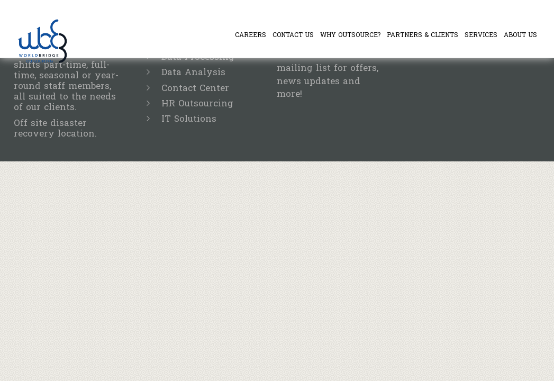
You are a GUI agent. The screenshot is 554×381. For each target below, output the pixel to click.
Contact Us (293, 35)
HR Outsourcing (197, 103)
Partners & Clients (422, 35)
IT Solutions (188, 118)
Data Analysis (193, 72)
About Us (520, 35)
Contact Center (195, 88)
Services (481, 35)
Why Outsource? (350, 35)
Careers (250, 35)
